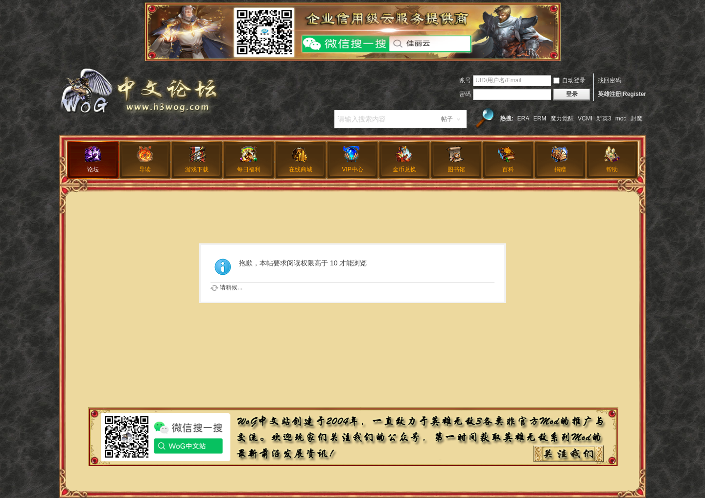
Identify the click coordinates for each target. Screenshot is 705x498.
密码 (465, 94)
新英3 (603, 118)
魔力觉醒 (562, 118)
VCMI (585, 118)
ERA (523, 118)
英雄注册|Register (622, 94)
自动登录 (569, 80)
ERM (539, 118)
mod (621, 118)
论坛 (93, 169)
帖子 (447, 119)
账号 (465, 80)
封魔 (636, 118)
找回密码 (609, 80)
